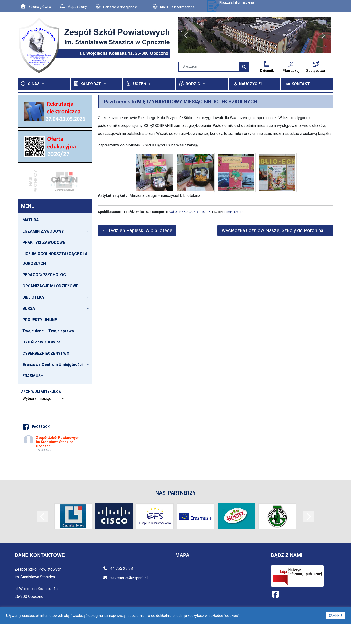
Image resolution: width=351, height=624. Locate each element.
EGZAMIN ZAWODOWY (56, 231)
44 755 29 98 (118, 568)
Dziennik (267, 71)
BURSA (56, 308)
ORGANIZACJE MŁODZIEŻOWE (56, 286)
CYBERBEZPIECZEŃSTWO (45, 353)
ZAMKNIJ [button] (335, 615)
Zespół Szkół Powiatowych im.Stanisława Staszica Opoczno (57, 442)
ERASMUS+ (32, 376)
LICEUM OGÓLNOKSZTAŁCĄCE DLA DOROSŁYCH (55, 258)
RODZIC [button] (195, 84)
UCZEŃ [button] (142, 84)
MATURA (56, 220)
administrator (233, 212)
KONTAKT (301, 84)
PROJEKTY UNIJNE (39, 319)
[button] (186, 35)
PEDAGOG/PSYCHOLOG (44, 274)
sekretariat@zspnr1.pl (125, 578)
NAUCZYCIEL (251, 84)
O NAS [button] (36, 84)
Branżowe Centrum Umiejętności (56, 365)
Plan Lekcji (291, 71)
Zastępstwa (315, 71)
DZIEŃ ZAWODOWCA (41, 342)
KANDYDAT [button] (93, 84)
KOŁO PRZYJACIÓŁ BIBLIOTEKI (190, 212)
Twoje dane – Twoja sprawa (48, 331)
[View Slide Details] (54, 111)
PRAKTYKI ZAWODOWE (43, 242)
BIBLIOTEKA (56, 297)
